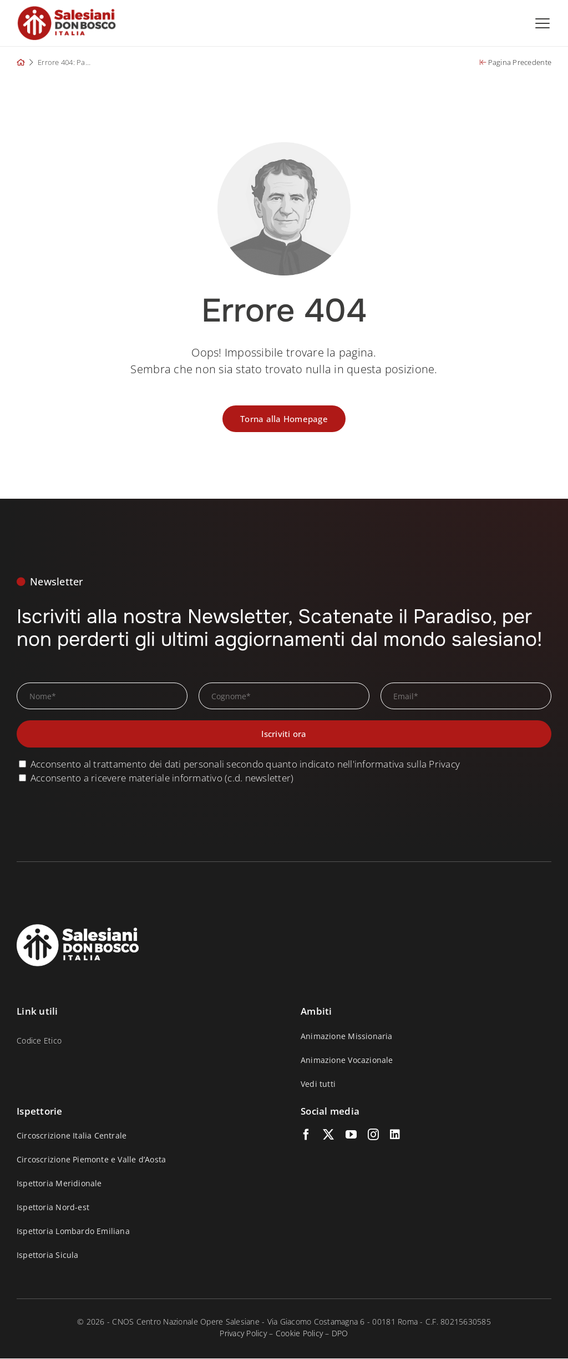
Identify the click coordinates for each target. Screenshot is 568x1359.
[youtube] (351, 1135)
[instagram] (373, 1135)
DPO (340, 1333)
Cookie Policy (299, 1333)
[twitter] (328, 1135)
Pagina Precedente (515, 63)
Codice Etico (39, 1041)
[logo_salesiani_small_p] (66, 10)
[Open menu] (542, 23)
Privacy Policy (243, 1333)
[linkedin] (395, 1135)
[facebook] (306, 1135)
